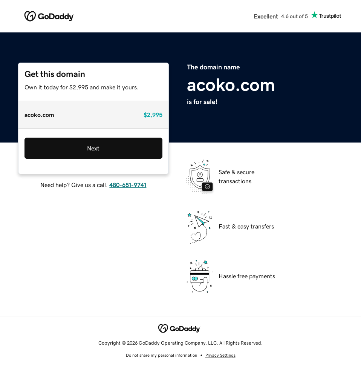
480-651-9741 (127, 185)
